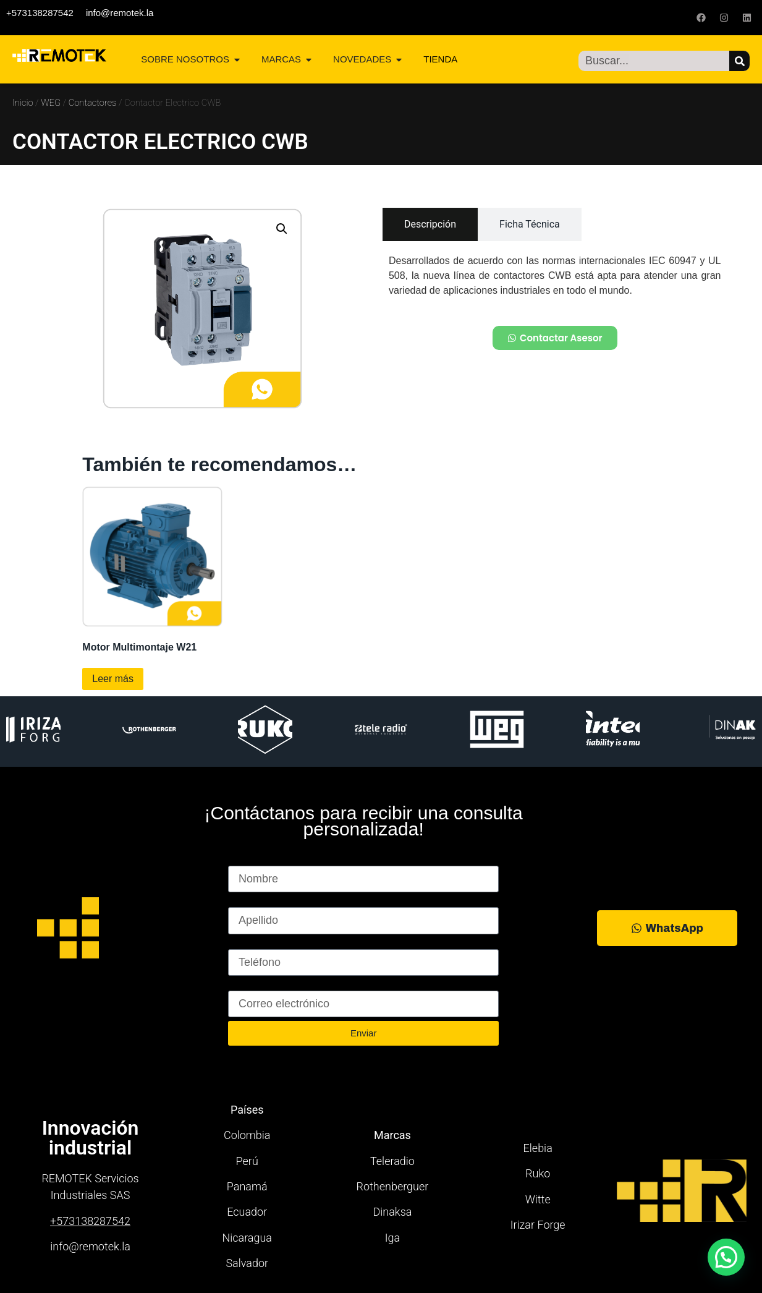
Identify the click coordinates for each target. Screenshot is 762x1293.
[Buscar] (739, 61)
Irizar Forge (537, 1224)
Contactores (93, 102)
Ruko (537, 1173)
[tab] (430, 224)
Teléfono (249, 943)
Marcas (392, 1135)
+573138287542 (40, 12)
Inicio (22, 102)
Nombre (248, 860)
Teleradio (392, 1160)
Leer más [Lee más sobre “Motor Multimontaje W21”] (112, 678)
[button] (282, 229)
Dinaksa (392, 1211)
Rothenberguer (393, 1186)
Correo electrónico (273, 985)
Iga (392, 1237)
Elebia (537, 1148)
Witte (538, 1199)
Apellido (248, 901)
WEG (51, 102)
